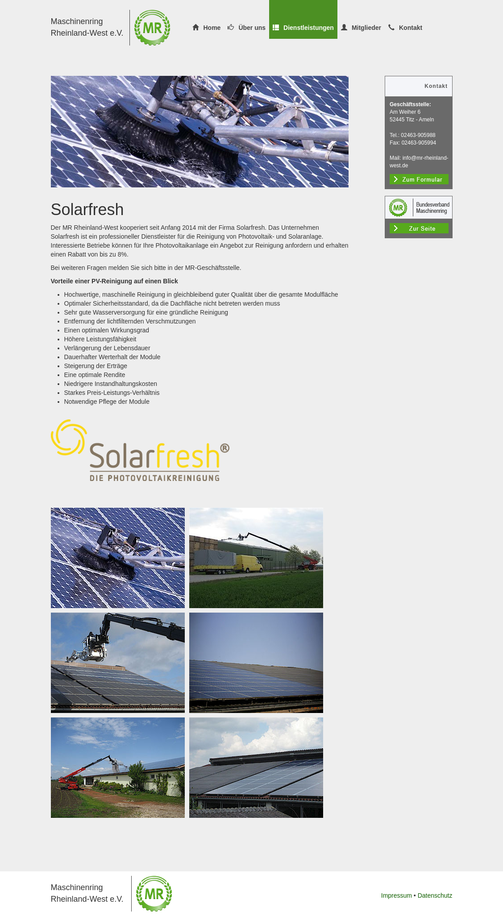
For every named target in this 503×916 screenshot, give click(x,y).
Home (206, 27)
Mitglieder (361, 27)
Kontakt (405, 27)
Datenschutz (435, 895)
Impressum (396, 895)
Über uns (247, 27)
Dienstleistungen (303, 27)
